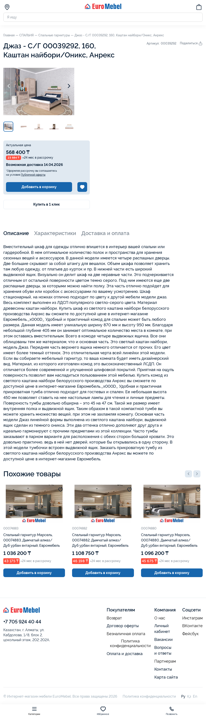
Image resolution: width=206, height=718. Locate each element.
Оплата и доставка (125, 653)
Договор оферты (123, 625)
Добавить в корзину (39, 187)
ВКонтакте (192, 626)
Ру (183, 696)
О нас (159, 618)
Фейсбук (190, 634)
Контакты (163, 669)
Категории (34, 710)
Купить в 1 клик (46, 204)
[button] (188, 473)
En (195, 696)
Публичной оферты (33, 174)
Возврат (114, 618)
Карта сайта (166, 677)
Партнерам (165, 661)
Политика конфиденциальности (130, 643)
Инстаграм (192, 618)
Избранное (103, 710)
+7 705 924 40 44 (22, 622)
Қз (189, 696)
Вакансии (163, 639)
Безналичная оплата (126, 634)
